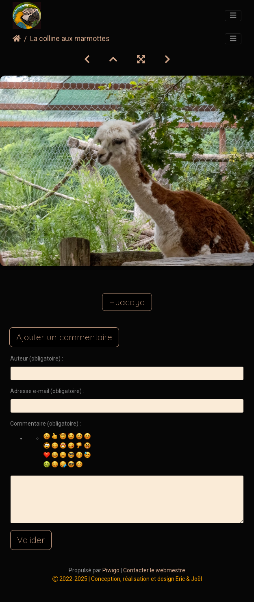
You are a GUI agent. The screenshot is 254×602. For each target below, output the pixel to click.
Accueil (17, 38)
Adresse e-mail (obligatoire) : (47, 391)
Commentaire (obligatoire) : (45, 423)
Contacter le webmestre (154, 570)
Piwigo (110, 570)
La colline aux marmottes (70, 39)
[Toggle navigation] (233, 16)
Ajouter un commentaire (64, 337)
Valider (31, 540)
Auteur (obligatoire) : (36, 358)
